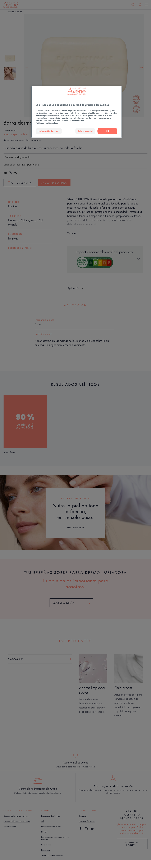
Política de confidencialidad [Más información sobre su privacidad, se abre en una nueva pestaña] (47, 123)
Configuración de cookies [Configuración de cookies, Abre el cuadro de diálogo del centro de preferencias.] (49, 131)
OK (107, 131)
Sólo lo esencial (85, 131)
